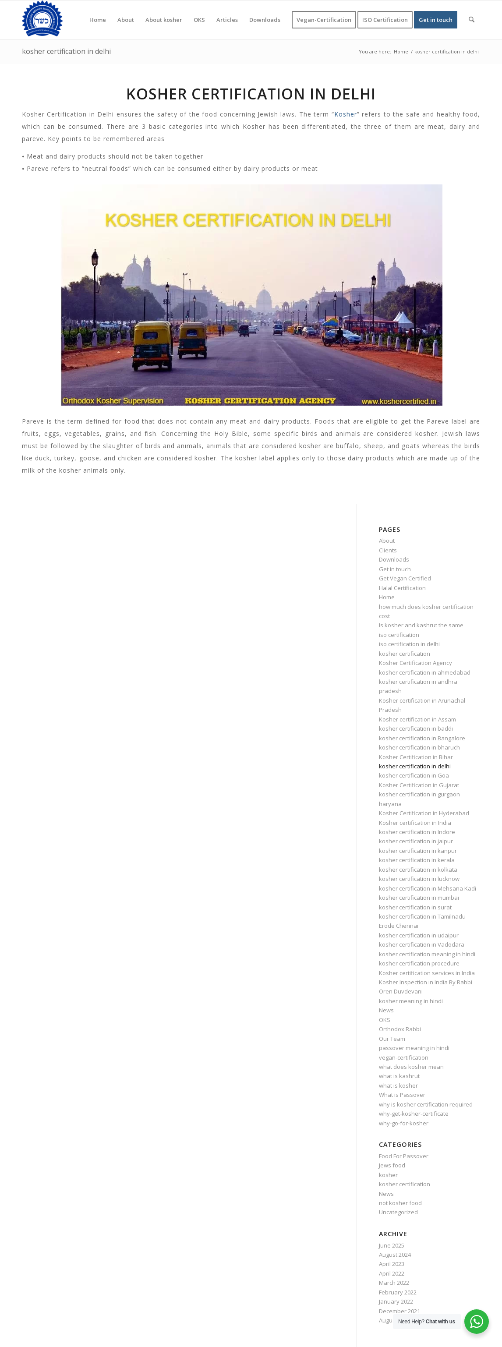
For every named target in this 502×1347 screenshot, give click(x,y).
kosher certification (404, 654)
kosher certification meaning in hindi (427, 954)
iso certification (399, 635)
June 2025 (391, 1245)
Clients (388, 550)
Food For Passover (403, 1156)
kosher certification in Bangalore (422, 738)
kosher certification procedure (419, 963)
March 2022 (394, 1283)
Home (387, 597)
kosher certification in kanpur (418, 851)
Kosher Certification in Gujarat (419, 785)
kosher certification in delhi (66, 51)
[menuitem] (98, 19)
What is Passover (402, 1095)
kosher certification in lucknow (419, 879)
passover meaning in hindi (414, 1048)
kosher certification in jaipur (416, 841)
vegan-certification (403, 1057)
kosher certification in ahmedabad (424, 672)
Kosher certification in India (415, 823)
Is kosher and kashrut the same (421, 625)
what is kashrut (399, 1076)
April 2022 (391, 1273)
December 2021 (399, 1311)
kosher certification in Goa (414, 775)
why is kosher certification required (426, 1104)
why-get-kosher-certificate (414, 1113)
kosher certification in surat (415, 907)
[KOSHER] (42, 19)
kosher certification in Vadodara (421, 944)
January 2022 (396, 1301)
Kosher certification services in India (427, 973)
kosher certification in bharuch (419, 747)
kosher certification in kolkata (418, 869)
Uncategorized (398, 1212)
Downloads (394, 559)
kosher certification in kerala (417, 860)
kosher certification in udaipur (419, 935)
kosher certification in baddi (416, 728)
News (386, 1010)
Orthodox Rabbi (400, 1029)
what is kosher (398, 1085)
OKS (384, 1020)
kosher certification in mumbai (419, 898)
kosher (388, 1175)
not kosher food (400, 1203)
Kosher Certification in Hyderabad (424, 813)
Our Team (392, 1039)
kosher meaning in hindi (411, 1001)
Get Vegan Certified (405, 578)
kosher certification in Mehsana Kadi (427, 888)
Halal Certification (402, 588)
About (387, 540)
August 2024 (395, 1255)
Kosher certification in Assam (417, 719)
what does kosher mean (411, 1067)
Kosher (345, 114)
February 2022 (398, 1292)
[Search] (471, 19)
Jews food (392, 1165)
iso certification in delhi (409, 644)
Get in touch (395, 569)
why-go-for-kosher (403, 1123)
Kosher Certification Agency (415, 663)
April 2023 (391, 1264)
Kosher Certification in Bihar (416, 757)
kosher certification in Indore (417, 832)
